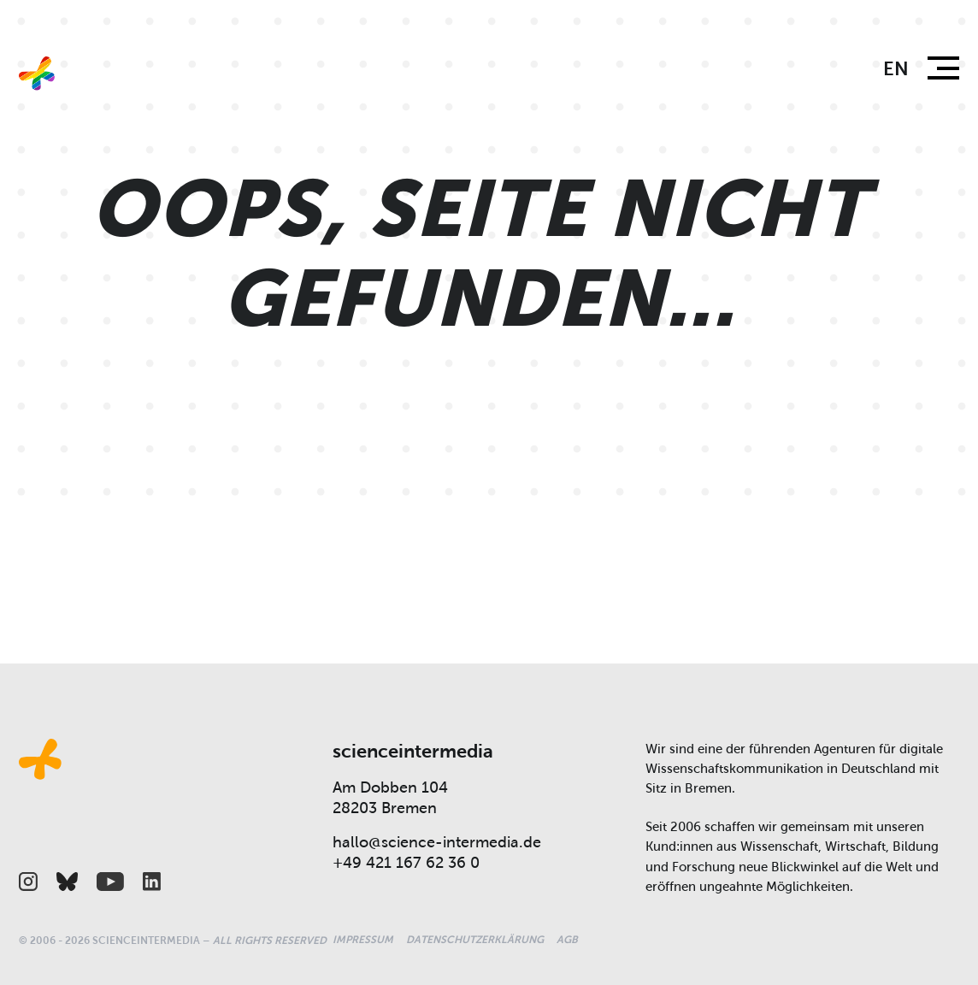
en (896, 69)
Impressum (363, 940)
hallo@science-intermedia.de (437, 842)
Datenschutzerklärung (475, 940)
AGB (567, 940)
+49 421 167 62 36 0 (406, 862)
